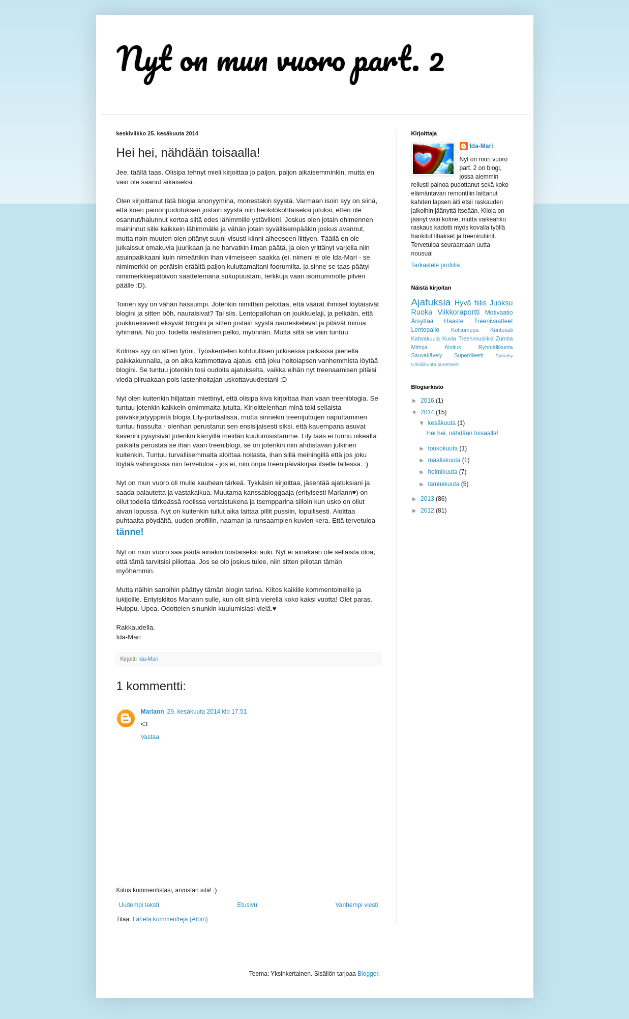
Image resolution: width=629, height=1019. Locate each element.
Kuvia (449, 338)
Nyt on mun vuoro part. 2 (280, 58)
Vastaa (150, 737)
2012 (428, 510)
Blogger (367, 973)
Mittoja (419, 347)
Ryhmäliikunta (495, 347)
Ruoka (422, 312)
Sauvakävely (426, 355)
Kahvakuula (425, 338)
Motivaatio (499, 312)
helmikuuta (443, 471)
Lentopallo (425, 329)
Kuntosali (501, 330)
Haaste (453, 321)
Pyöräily (504, 355)
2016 (428, 400)
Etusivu (247, 905)
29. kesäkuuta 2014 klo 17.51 (207, 711)
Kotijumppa (464, 330)
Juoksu (501, 303)
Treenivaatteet (493, 321)
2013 (428, 498)
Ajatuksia (431, 302)
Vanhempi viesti (357, 905)
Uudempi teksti (139, 905)
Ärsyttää (422, 321)
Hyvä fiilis (471, 303)
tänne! (130, 532)
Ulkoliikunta (423, 364)
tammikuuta (444, 484)
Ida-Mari (481, 146)
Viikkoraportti (459, 312)
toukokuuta (443, 448)
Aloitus (452, 347)
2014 (428, 412)
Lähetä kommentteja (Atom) (170, 919)
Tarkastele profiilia (435, 265)
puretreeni (448, 364)
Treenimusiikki (476, 338)
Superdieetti (469, 355)
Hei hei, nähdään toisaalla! (462, 433)
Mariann (152, 711)
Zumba (504, 338)
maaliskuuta (445, 460)
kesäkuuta (442, 423)
